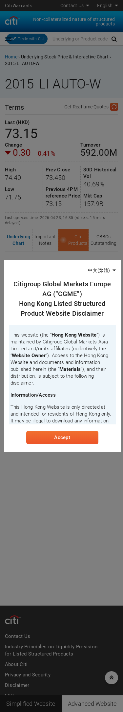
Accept (62, 437)
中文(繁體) (99, 270)
